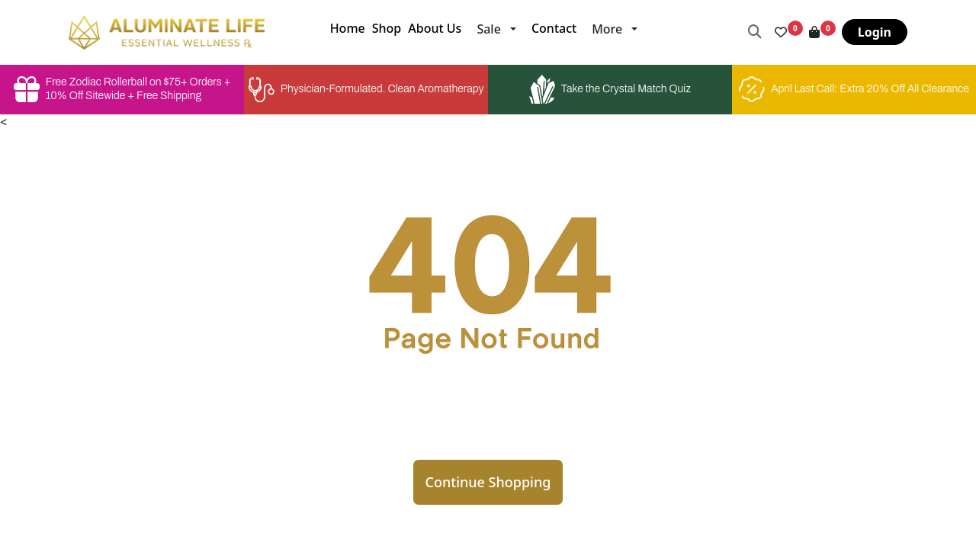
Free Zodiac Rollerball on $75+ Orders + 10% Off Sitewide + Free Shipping (122, 89)
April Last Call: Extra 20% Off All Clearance (854, 89)
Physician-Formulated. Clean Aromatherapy (366, 89)
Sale (488, 29)
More (607, 29)
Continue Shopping (488, 482)
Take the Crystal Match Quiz (610, 89)
